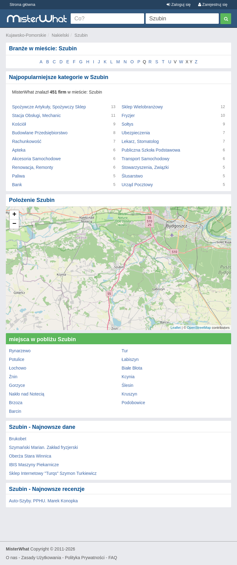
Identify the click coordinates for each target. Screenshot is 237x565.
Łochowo (17, 368)
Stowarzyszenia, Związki (145, 167)
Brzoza (16, 402)
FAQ (112, 557)
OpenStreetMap (199, 327)
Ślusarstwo (132, 176)
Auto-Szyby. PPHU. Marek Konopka (43, 500)
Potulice (16, 359)
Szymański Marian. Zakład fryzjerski (43, 447)
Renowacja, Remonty (32, 167)
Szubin (81, 35)
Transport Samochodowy (145, 158)
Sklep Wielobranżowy (142, 106)
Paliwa (18, 176)
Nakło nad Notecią (26, 393)
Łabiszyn (130, 359)
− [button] (14, 224)
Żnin (13, 376)
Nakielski (60, 35)
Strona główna (22, 4)
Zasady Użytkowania (41, 557)
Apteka (19, 150)
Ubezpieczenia (136, 132)
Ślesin (127, 385)
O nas (11, 557)
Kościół (19, 124)
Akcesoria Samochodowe (36, 158)
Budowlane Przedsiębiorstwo (40, 132)
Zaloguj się (178, 4)
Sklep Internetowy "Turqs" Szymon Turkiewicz (53, 473)
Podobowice (133, 402)
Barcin (15, 411)
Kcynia (128, 376)
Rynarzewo (20, 350)
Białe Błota (132, 368)
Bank (17, 184)
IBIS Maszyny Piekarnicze (34, 464)
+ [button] (14, 215)
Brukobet (17, 438)
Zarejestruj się (212, 4)
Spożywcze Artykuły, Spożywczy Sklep (49, 106)
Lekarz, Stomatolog (140, 141)
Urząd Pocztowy (137, 184)
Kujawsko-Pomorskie (26, 35)
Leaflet (176, 327)
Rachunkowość (26, 141)
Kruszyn (129, 393)
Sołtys (127, 124)
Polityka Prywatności (84, 557)
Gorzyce (17, 385)
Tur (125, 350)
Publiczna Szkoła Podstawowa (151, 150)
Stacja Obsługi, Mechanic (36, 115)
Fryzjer (128, 115)
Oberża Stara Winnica (30, 456)
